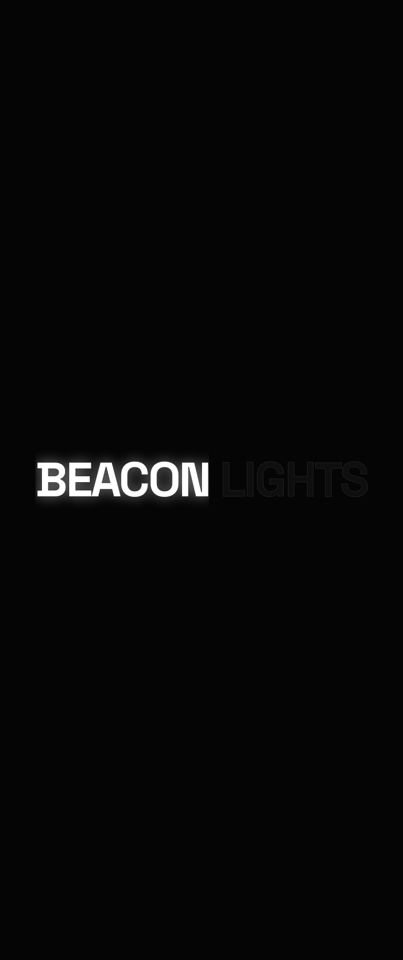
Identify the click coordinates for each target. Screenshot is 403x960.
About (42, 134)
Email (12, 444)
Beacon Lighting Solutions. (183, 477)
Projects (49, 121)
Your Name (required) (37, 659)
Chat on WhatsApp (201, 913)
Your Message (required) (42, 754)
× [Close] (12, 631)
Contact (51, 71)
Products (49, 108)
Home (39, 95)
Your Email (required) (36, 706)
